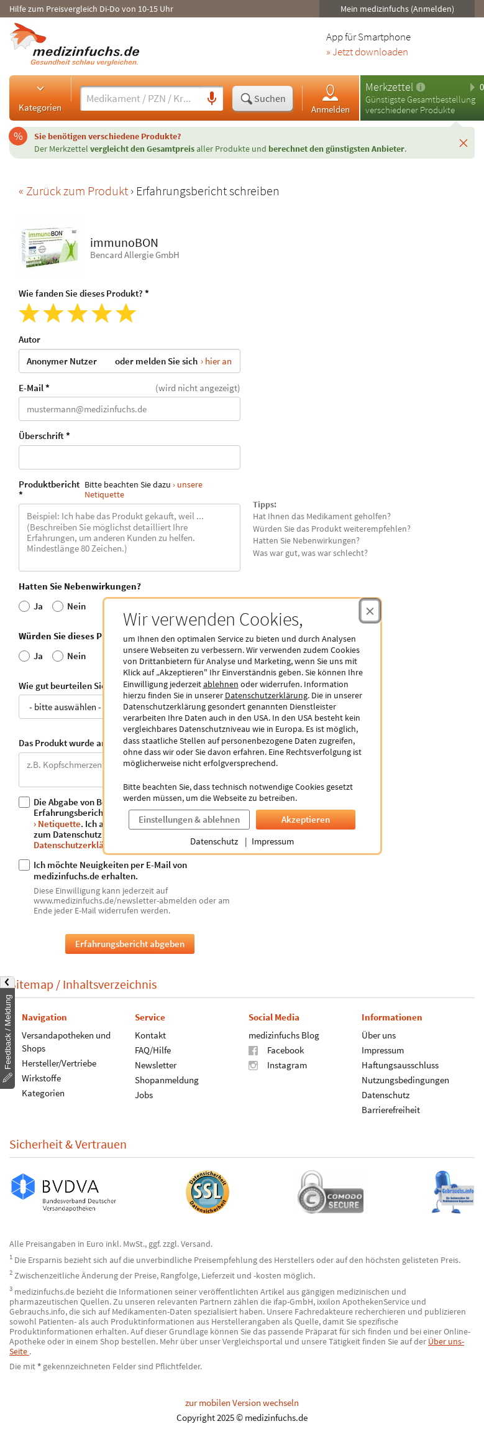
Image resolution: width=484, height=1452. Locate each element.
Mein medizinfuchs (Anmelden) (397, 8)
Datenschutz (214, 841)
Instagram (278, 1065)
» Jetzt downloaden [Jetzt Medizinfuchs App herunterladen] (367, 52)
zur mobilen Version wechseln (242, 1402)
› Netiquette (57, 823)
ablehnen (221, 684)
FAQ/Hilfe (153, 1050)
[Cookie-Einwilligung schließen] (370, 611)
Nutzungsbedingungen (405, 1080)
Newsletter (155, 1065)
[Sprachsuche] (212, 98)
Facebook (276, 1050)
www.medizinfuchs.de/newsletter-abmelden (115, 899)
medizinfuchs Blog (284, 1035)
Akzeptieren (305, 819)
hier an (218, 360)
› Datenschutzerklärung (100, 839)
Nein (69, 605)
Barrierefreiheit (391, 1110)
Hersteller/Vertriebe (59, 1063)
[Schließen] (463, 142)
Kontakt (150, 1035)
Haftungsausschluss (400, 1065)
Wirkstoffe (41, 1078)
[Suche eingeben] (140, 98)
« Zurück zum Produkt (74, 190)
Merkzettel (389, 87)
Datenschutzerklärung (266, 695)
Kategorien (40, 97)
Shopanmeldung (167, 1080)
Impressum (273, 841)
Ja (31, 605)
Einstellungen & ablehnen (189, 819)
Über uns (379, 1035)
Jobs (144, 1095)
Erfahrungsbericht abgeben (130, 944)
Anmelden (330, 98)
